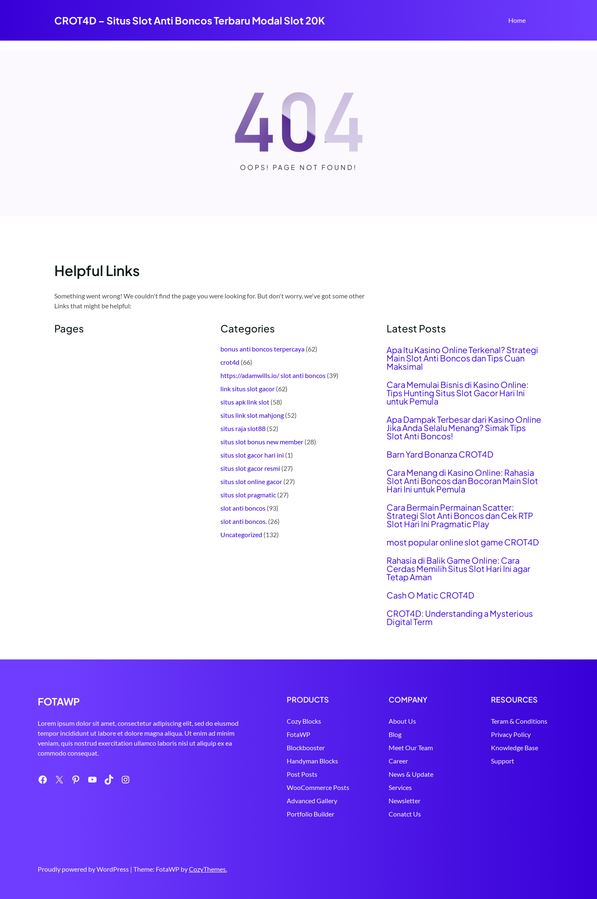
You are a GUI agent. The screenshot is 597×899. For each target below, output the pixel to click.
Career (376, 761)
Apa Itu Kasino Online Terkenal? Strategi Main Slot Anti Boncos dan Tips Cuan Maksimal (462, 358)
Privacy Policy (500, 734)
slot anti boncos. (243, 521)
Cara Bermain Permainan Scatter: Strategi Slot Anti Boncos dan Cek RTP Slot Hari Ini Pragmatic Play (460, 515)
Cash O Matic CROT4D (430, 595)
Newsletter (383, 800)
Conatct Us (383, 814)
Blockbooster (273, 747)
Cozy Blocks (271, 721)
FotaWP (265, 734)
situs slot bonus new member (261, 442)
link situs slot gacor (247, 389)
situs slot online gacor (251, 481)
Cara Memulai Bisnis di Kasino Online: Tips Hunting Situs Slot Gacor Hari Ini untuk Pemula (458, 392)
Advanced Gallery (279, 800)
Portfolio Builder (277, 814)
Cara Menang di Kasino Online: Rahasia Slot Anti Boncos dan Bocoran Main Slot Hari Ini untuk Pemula (462, 480)
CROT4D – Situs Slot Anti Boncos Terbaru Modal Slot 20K (189, 20)
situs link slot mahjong (252, 415)
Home (517, 20)
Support (491, 761)
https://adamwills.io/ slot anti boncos (273, 375)
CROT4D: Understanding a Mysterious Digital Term (460, 617)
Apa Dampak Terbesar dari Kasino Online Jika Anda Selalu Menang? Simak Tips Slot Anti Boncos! (464, 427)
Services (378, 787)
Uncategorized (241, 534)
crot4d (229, 362)
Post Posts (269, 774)
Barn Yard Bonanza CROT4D (440, 454)
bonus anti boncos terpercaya (262, 349)
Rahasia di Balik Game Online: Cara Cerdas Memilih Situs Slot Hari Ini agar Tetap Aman (458, 568)
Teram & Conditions (508, 721)
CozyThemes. (208, 869)
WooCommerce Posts (285, 787)
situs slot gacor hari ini (252, 455)
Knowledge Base (503, 747)
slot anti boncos (243, 508)
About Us (380, 721)
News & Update (389, 774)
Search (539, 21)
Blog (373, 734)
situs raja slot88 (243, 428)
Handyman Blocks (279, 761)
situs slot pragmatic (248, 495)
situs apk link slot (244, 402)
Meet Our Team (389, 747)
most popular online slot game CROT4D (463, 542)
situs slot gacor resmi (250, 468)
